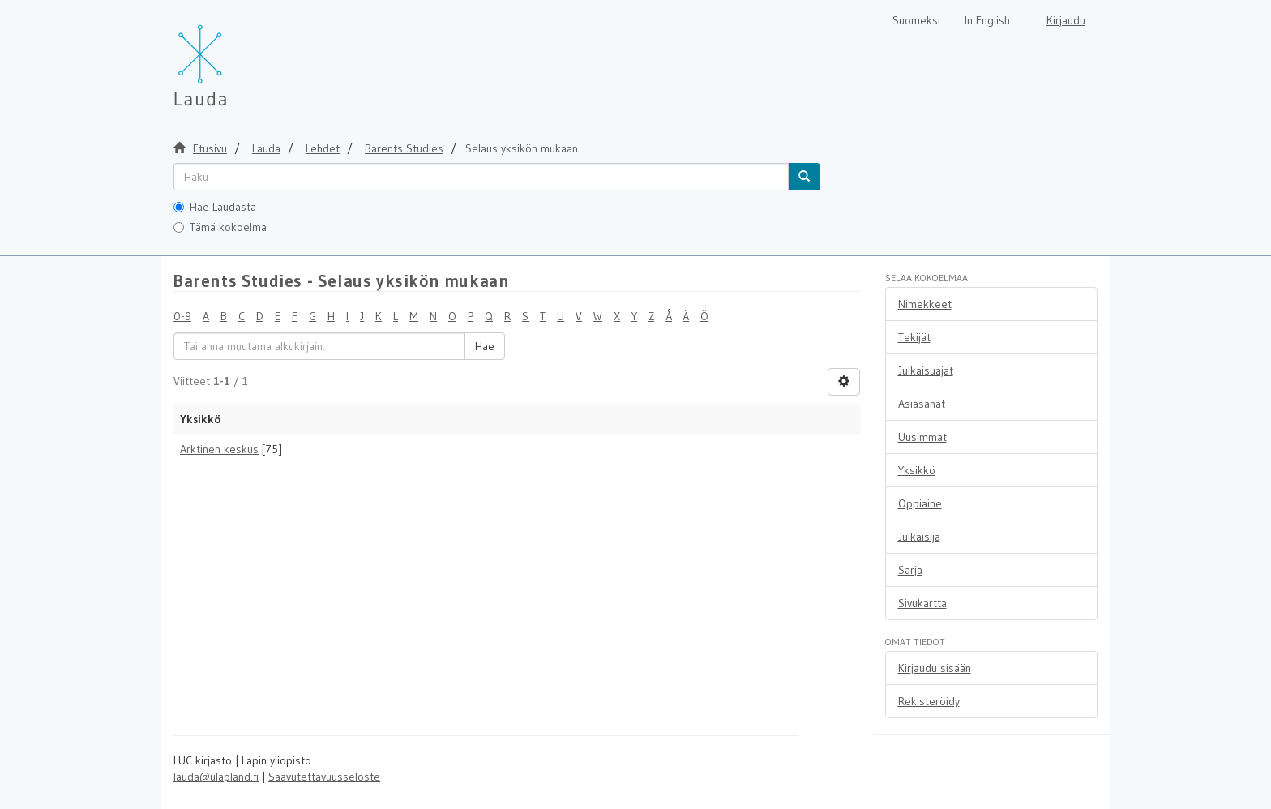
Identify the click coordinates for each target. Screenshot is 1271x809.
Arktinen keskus (219, 449)
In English (987, 20)
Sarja (910, 570)
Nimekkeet (925, 304)
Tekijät (914, 337)
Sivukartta (922, 603)
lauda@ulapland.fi (216, 776)
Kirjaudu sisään (934, 668)
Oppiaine (920, 503)
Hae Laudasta (214, 206)
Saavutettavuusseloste (324, 776)
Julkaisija (919, 536)
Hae (484, 346)
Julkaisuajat (925, 370)
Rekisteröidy (929, 701)
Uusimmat (922, 437)
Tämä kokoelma (220, 227)
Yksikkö (916, 470)
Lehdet (323, 148)
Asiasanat (921, 403)
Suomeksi (916, 20)
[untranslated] (481, 176)
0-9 (182, 316)
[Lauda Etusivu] (234, 56)
